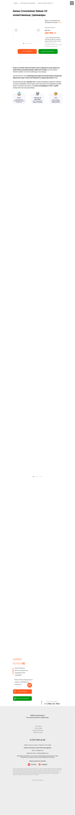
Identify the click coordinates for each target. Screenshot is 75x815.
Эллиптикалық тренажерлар (27, 3)
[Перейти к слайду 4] (37, 507)
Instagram (44, 795)
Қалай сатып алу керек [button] (38, 761)
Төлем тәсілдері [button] (38, 758)
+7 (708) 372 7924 (52, 734)
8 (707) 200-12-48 (37, 770)
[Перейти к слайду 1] (33, 507)
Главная (16, 3)
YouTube (33, 795)
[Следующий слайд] (71, 489)
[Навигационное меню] (72, 3)
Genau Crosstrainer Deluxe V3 (45, 3)
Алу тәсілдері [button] (38, 756)
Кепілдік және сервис (38, 763)
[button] (27, 51)
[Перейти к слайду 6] (40, 507)
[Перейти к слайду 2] (34, 507)
